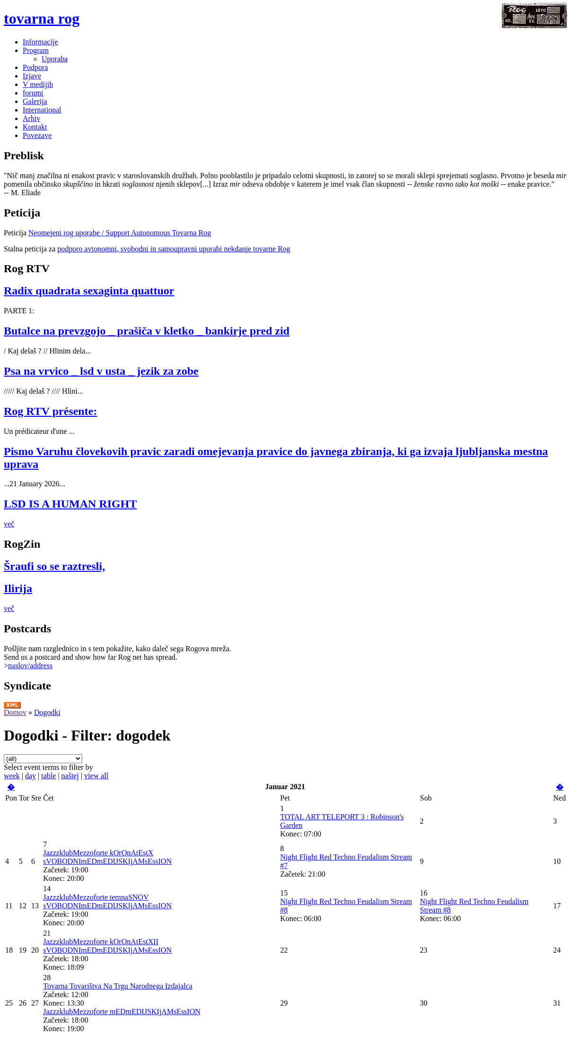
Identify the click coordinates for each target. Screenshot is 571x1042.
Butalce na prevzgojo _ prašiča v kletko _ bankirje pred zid (146, 331)
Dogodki (47, 712)
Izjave (32, 76)
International (42, 110)
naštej (70, 776)
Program (36, 50)
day (30, 776)
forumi (33, 93)
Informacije (40, 42)
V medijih (38, 84)
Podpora (35, 67)
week (12, 776)
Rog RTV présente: (50, 411)
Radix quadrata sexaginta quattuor (89, 290)
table (48, 776)
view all (96, 776)
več (9, 524)
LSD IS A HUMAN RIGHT (70, 504)
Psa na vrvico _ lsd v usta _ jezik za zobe (101, 371)
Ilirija (18, 588)
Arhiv (31, 118)
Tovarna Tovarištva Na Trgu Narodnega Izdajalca (117, 986)
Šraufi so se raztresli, (54, 566)
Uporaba (55, 59)
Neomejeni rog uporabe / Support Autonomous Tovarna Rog (119, 233)
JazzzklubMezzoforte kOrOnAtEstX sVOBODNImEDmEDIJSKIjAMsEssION (107, 857)
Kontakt (35, 127)
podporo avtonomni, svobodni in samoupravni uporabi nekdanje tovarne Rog (173, 249)
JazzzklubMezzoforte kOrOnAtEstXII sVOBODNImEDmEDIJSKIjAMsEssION (107, 946)
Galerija (35, 101)
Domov (15, 712)
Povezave (37, 135)
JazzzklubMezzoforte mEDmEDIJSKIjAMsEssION (121, 1012)
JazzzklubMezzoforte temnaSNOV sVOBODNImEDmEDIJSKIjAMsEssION (107, 901)
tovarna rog (41, 18)
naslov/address (30, 666)
